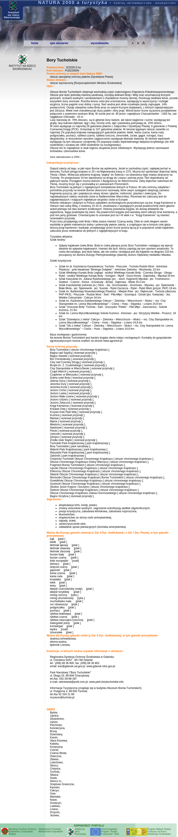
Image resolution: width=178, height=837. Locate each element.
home (34, 43)
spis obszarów (59, 43)
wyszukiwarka (100, 43)
